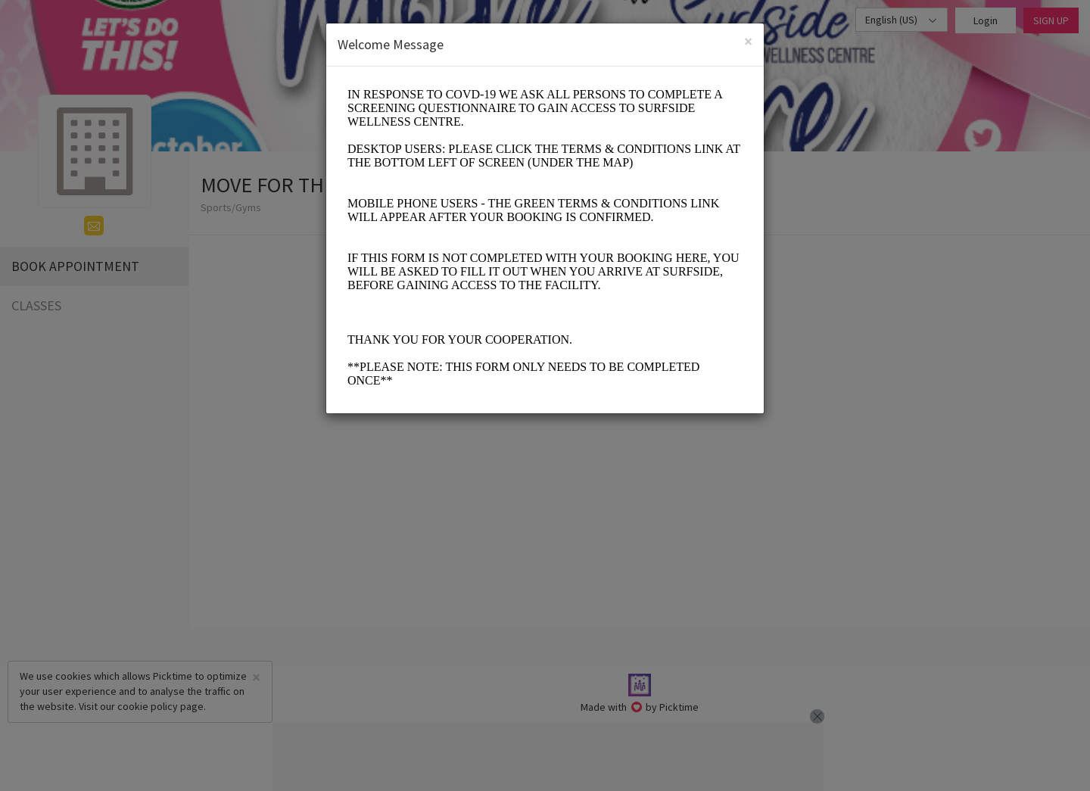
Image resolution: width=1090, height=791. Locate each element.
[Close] (748, 41)
